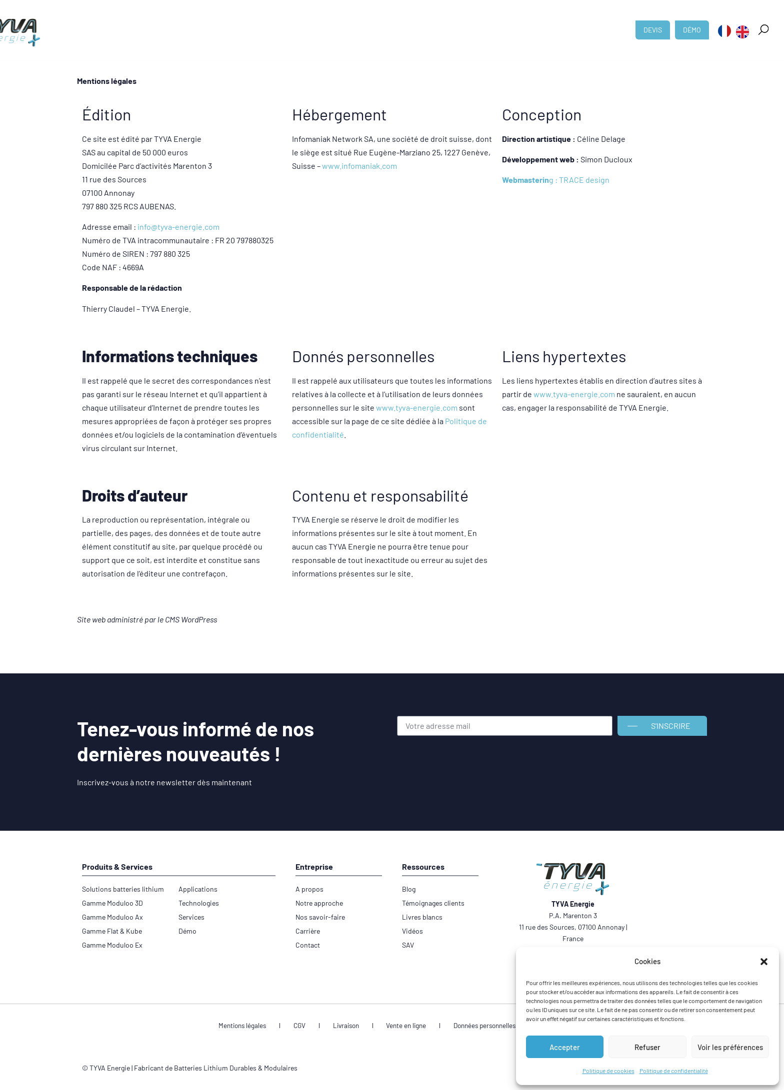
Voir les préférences (730, 1047)
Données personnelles (472, 1026)
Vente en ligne (401, 1026)
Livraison (348, 1026)
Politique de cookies (608, 1070)
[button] (764, 962)
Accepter (565, 1047)
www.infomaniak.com (359, 165)
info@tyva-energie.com (179, 226)
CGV (311, 1026)
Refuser (647, 1047)
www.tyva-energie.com (417, 407)
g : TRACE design (556, 179)
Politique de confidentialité (674, 1070)
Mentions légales (263, 1026)
